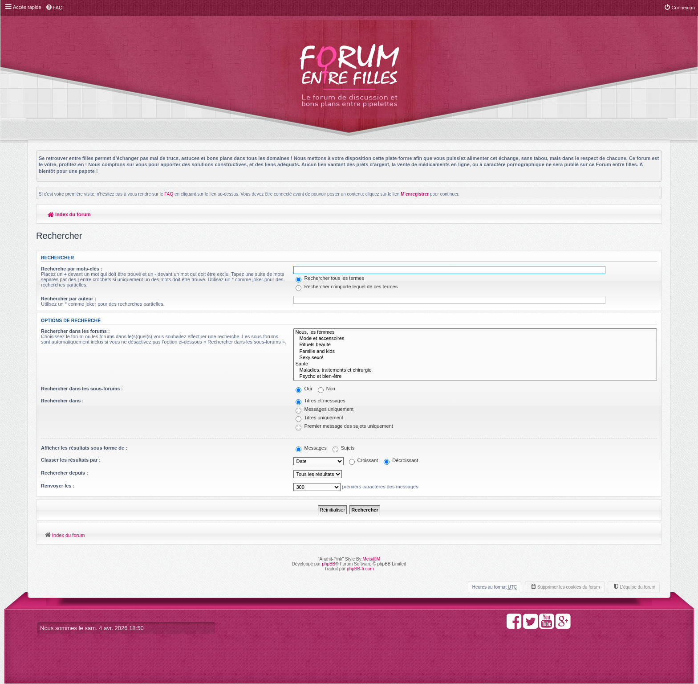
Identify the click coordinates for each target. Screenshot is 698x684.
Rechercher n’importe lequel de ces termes (347, 286)
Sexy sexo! (475, 358)
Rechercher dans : (62, 400)
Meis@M (371, 559)
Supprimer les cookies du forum (568, 587)
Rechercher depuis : (64, 472)
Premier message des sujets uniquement (344, 426)
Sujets (344, 448)
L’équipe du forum (637, 587)
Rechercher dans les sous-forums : (82, 388)
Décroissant (401, 460)
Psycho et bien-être (475, 376)
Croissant (363, 460)
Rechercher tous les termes (330, 278)
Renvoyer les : (57, 485)
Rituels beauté (475, 345)
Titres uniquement (319, 417)
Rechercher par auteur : (68, 298)
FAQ (168, 194)
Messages (311, 448)
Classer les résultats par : (71, 460)
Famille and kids (475, 351)
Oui (304, 388)
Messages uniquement (324, 409)
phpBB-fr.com (360, 568)
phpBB (328, 563)
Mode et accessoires (475, 339)
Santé (475, 364)
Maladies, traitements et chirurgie (475, 370)
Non (326, 388)
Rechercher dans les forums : (75, 331)
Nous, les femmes (475, 332)
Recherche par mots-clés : (71, 268)
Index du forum (69, 214)
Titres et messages (320, 400)
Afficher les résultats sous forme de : (84, 448)
